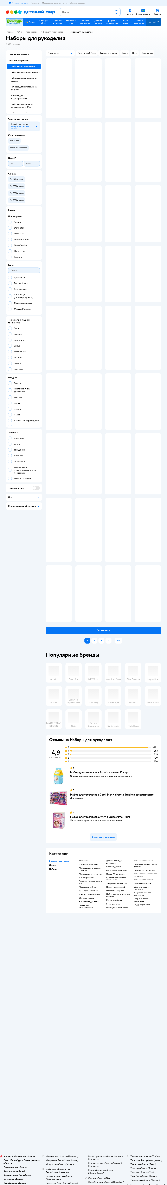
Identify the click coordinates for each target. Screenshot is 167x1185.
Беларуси (43, 1045)
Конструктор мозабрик (89, 953)
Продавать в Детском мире (65, 990)
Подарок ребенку (142, 964)
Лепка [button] (52, 924)
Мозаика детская (113, 926)
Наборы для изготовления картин (24, 79)
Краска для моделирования (86, 965)
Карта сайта (58, 1023)
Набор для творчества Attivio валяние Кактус (99, 831)
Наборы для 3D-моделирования (19, 97)
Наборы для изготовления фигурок (24, 88)
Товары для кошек (142, 987)
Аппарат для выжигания (116, 929)
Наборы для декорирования (25, 72)
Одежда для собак (142, 1001)
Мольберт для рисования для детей (90, 928)
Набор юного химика (143, 920)
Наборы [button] (53, 928)
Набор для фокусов (142, 942)
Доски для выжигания (88, 950)
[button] (153, 22)
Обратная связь (60, 1020)
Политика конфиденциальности (63, 1005)
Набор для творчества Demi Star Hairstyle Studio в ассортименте (112, 854)
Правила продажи (61, 997)
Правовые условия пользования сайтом (44, 1039)
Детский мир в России (16, 1045)
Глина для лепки (113, 963)
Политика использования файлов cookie (64, 1011)
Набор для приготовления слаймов (118, 954)
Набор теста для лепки (89, 961)
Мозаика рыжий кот (88, 946)
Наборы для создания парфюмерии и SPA (22, 106)
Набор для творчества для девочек (145, 924)
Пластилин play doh (115, 950)
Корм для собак (141, 997)
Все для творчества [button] (59, 920)
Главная (9, 31)
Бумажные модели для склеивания (116, 937)
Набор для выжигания (88, 923)
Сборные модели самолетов (141, 947)
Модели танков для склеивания (142, 953)
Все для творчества (53, 31)
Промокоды (58, 1001)
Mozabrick (83, 920)
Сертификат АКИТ (61, 1016)
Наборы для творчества (144, 929)
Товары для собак (142, 994)
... (113, 699)
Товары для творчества (116, 942)
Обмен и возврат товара (64, 994)
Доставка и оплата (61, 987)
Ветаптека (138, 1004)
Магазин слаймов (114, 959)
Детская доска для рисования (114, 921)
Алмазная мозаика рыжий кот (90, 941)
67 (118, 699)
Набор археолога (86, 937)
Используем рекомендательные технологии (25, 1042)
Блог (109, 1013)
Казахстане (32, 1045)
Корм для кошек (141, 990)
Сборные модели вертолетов (141, 959)
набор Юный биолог (115, 933)
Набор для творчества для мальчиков (145, 934)
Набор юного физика (143, 939)
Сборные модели (86, 957)
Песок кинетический (115, 946)
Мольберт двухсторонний (91, 933)
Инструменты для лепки (117, 967)
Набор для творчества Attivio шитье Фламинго (100, 876)
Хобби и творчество (27, 31)
